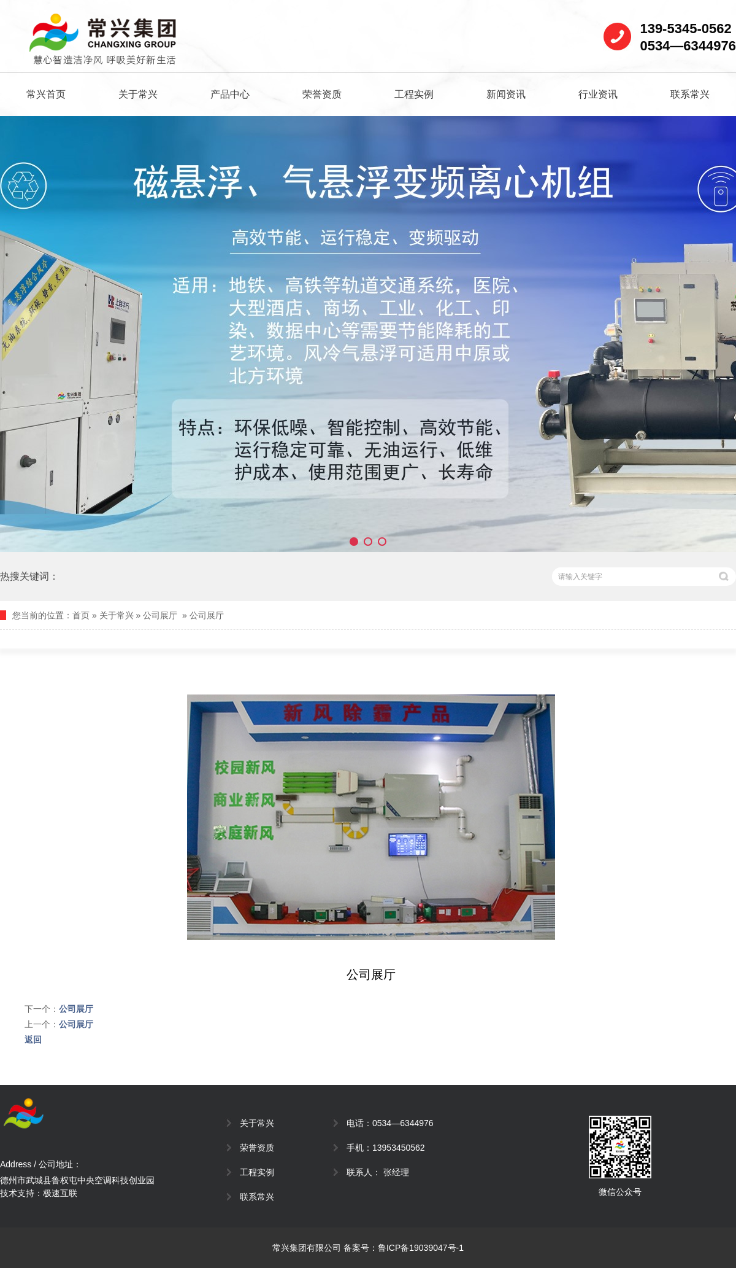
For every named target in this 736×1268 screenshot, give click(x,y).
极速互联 (60, 1193)
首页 (81, 615)
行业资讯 (598, 94)
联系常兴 (690, 94)
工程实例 (414, 94)
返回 (33, 1039)
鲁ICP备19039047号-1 (421, 1248)
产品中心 (230, 94)
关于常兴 (138, 94)
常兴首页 (46, 94)
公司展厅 (160, 615)
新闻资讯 (506, 94)
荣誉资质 (322, 94)
